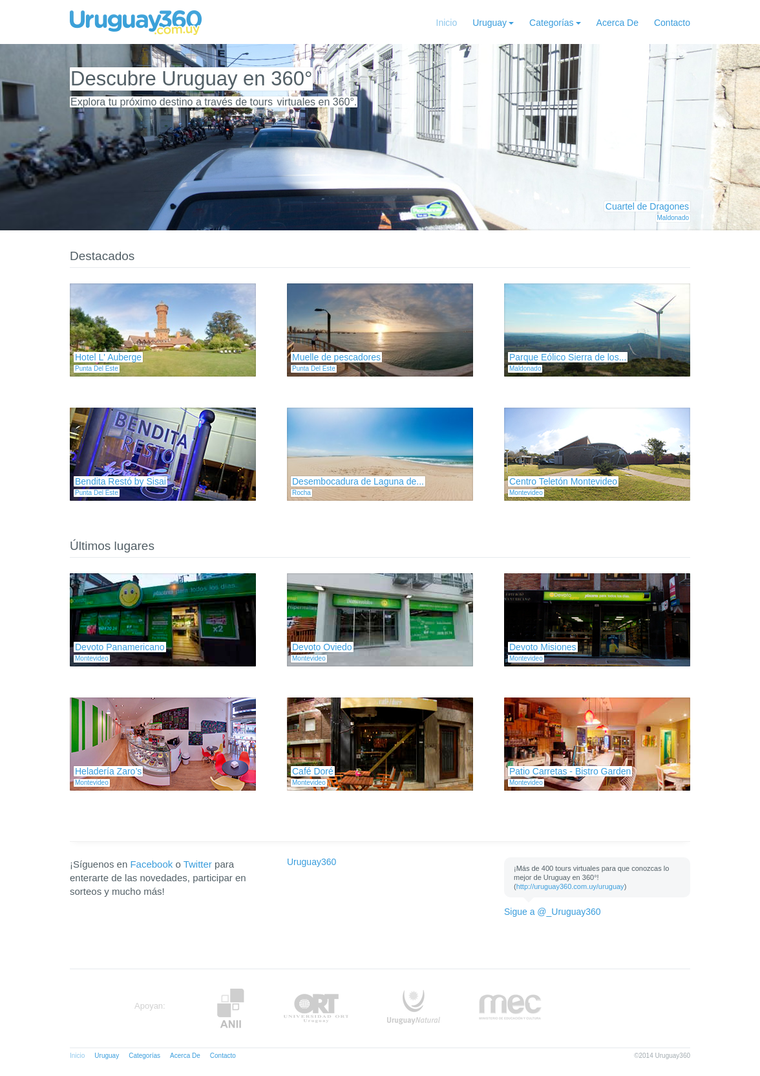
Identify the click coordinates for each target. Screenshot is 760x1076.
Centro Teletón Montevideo (563, 481)
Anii (230, 1008)
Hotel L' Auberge (108, 357)
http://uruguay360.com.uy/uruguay (570, 886)
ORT (315, 1008)
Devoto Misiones (542, 647)
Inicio (447, 22)
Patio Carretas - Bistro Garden (570, 771)
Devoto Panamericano (120, 647)
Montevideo (526, 492)
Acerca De (617, 22)
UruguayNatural (413, 1008)
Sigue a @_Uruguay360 (552, 911)
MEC (510, 1008)
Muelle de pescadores (336, 357)
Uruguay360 (311, 862)
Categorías (551, 22)
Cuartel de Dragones (647, 206)
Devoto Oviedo (322, 647)
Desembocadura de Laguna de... (358, 481)
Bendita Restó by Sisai (120, 481)
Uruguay (489, 22)
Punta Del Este (96, 368)
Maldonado (673, 217)
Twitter (198, 864)
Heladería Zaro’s (108, 771)
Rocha (301, 492)
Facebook (151, 864)
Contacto (672, 22)
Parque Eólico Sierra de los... (567, 357)
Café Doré (312, 771)
